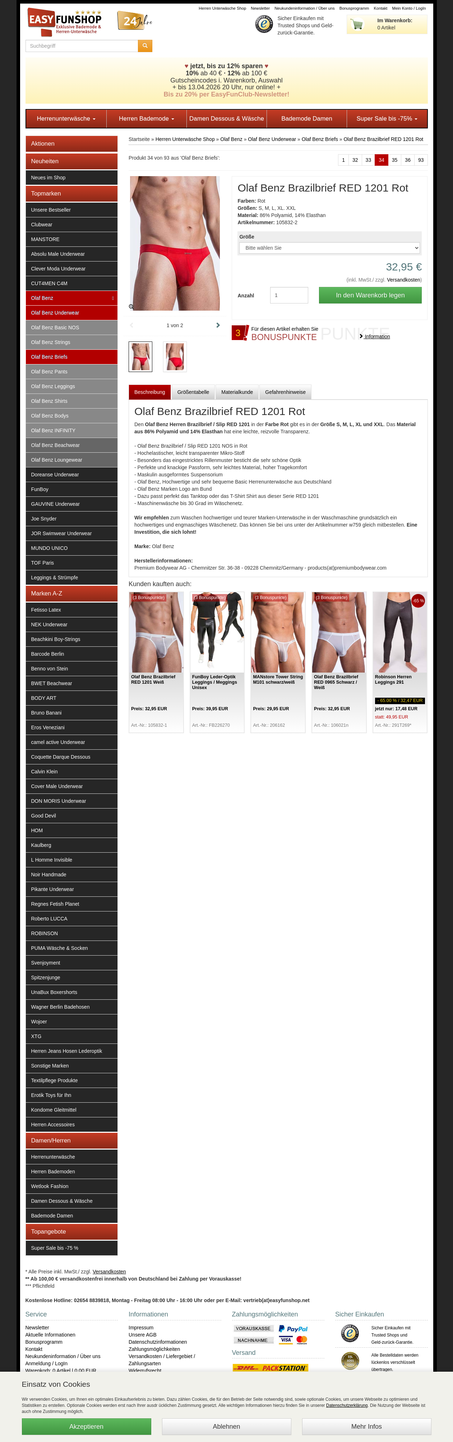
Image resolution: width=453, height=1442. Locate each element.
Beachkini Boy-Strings (55, 639)
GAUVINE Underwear (55, 504)
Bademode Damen (306, 118)
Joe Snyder (44, 519)
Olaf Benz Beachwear (55, 445)
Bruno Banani (46, 713)
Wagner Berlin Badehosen (60, 1007)
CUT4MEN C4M (49, 283)
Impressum (141, 1327)
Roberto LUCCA (49, 919)
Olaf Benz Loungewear (56, 460)
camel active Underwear (58, 742)
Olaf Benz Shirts (49, 401)
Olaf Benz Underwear (55, 313)
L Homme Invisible (52, 860)
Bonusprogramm (354, 8)
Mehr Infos (366, 1426)
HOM (37, 830)
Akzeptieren (86, 1426)
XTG (36, 1036)
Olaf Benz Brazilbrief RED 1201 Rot (383, 139)
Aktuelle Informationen (50, 1335)
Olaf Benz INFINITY (53, 430)
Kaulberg (41, 845)
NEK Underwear (49, 624)
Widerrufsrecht (145, 1370)
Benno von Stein (49, 668)
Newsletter (260, 8)
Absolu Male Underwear (58, 254)
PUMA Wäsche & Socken (59, 948)
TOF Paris (42, 563)
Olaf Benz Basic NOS (55, 327)
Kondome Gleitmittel (54, 1110)
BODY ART (43, 698)
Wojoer (39, 1021)
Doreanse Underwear (55, 474)
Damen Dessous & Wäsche (226, 118)
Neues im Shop (48, 177)
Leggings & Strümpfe (54, 577)
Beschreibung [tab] (149, 392)
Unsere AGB (143, 1335)
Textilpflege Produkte (54, 1080)
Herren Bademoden (53, 1171)
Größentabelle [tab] (193, 392)
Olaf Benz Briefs (49, 357)
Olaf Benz (42, 298)
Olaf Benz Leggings (53, 386)
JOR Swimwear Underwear (61, 533)
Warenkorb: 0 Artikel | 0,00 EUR (61, 1370)
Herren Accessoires (53, 1124)
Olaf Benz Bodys (50, 416)
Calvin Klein (44, 771)
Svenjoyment (45, 963)
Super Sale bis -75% (386, 118)
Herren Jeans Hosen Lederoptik (66, 1051)
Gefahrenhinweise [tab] (285, 392)
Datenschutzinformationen (158, 1342)
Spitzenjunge (45, 977)
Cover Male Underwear (57, 786)
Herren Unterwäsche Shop (222, 8)
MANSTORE (45, 239)
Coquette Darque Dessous (61, 757)
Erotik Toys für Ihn (51, 1095)
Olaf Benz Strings (50, 342)
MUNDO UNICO (49, 548)
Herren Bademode (146, 118)
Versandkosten (403, 280)
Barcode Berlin (47, 654)
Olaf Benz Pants (49, 371)
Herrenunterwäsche (66, 118)
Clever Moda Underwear (58, 269)
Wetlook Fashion (50, 1186)
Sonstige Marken (50, 1066)
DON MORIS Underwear (58, 801)
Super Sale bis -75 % (55, 1248)
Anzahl (245, 295)
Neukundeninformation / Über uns (304, 8)
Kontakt (381, 8)
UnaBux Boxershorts (54, 992)
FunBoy (39, 489)
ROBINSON (44, 933)
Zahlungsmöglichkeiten (154, 1349)
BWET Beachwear (51, 683)
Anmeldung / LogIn (47, 1363)
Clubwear (41, 224)
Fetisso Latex (46, 610)
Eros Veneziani (48, 727)
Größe (246, 237)
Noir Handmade (48, 874)
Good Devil (43, 816)
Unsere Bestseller (51, 210)
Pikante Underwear (52, 889)
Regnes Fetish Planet (55, 904)
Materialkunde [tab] (237, 392)
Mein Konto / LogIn (409, 8)
